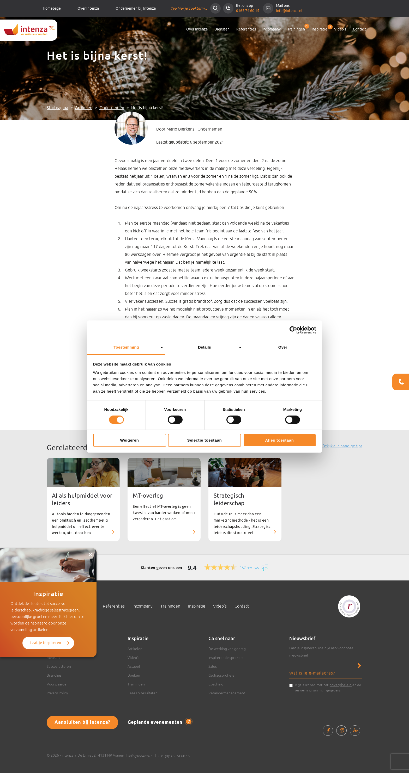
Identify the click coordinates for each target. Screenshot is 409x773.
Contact (359, 29)
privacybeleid (340, 685)
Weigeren (129, 440)
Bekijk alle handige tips (342, 446)
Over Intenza (88, 8)
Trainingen (296, 29)
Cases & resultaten (143, 693)
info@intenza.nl (289, 11)
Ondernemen (111, 107)
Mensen (53, 657)
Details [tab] (204, 347)
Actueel (134, 666)
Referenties (246, 29)
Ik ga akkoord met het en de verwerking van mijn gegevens (327, 687)
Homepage (52, 8)
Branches (54, 675)
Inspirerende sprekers (225, 657)
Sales (212, 666)
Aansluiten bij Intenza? (82, 722)
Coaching (215, 684)
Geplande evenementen (159, 722)
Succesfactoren (59, 666)
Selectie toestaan (204, 440)
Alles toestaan (279, 440)
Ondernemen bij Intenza (136, 8)
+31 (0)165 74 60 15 (174, 756)
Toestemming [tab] (126, 347)
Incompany (272, 29)
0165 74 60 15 (247, 11)
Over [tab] (282, 347)
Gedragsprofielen (222, 675)
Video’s (340, 29)
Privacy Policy (57, 693)
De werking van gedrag (227, 649)
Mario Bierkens (180, 129)
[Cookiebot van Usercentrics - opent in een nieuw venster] (293, 330)
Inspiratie (319, 28)
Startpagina (57, 107)
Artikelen (83, 107)
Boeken (134, 675)
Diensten (222, 29)
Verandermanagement (226, 693)
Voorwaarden (58, 684)
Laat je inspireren (45, 643)
